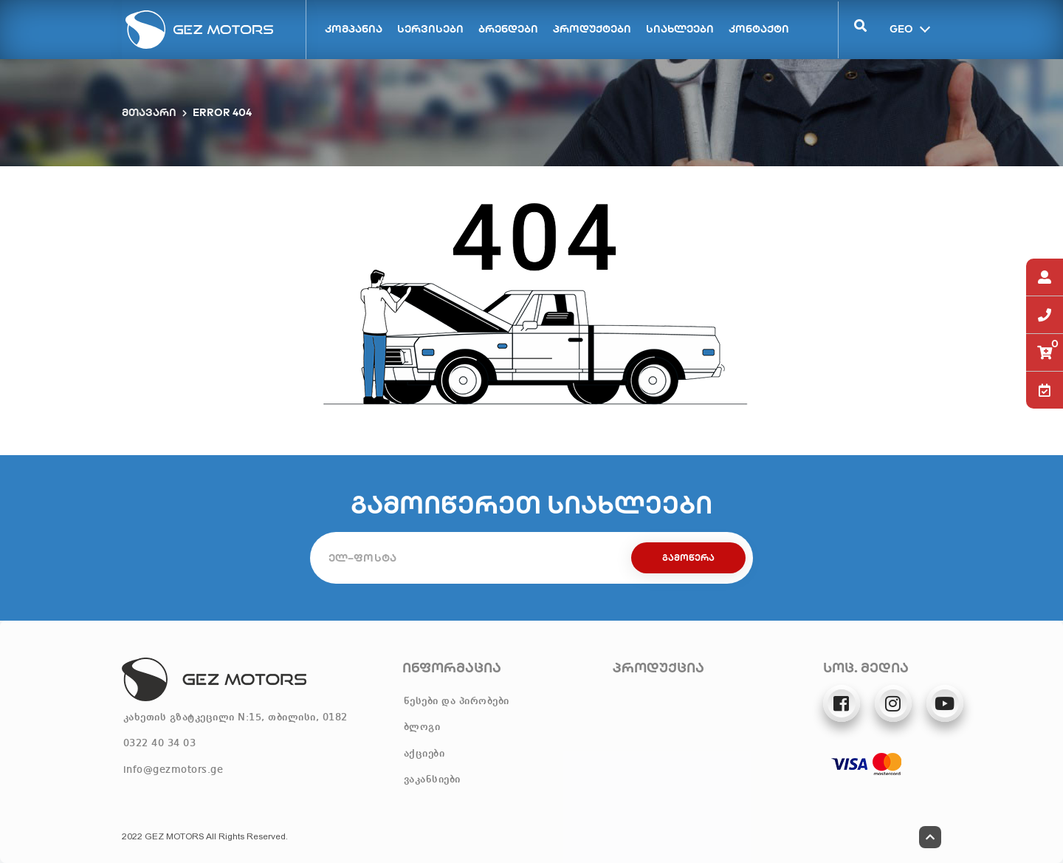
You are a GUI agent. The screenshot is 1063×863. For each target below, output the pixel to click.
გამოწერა (688, 557)
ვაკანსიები (432, 779)
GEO (900, 28)
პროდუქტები (592, 28)
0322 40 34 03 (159, 743)
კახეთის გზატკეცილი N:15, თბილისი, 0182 (235, 717)
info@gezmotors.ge (173, 770)
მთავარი (149, 112)
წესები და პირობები (456, 701)
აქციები (424, 753)
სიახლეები (680, 28)
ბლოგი (422, 727)
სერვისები (430, 28)
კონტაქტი (759, 28)
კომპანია (353, 28)
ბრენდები (508, 28)
